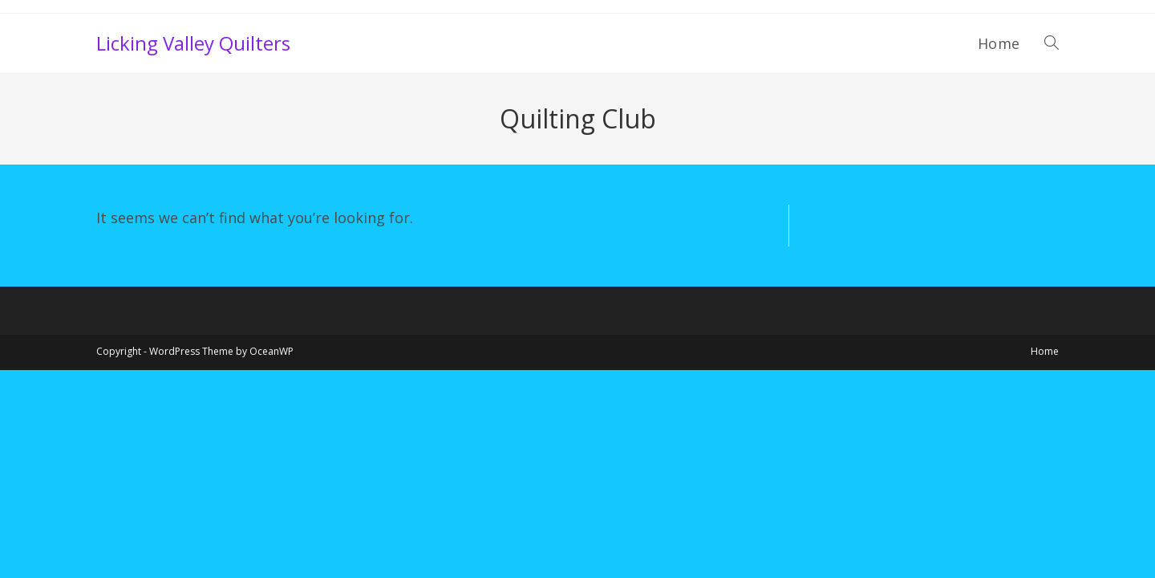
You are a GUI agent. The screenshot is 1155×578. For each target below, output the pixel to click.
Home (1045, 351)
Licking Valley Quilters (193, 43)
